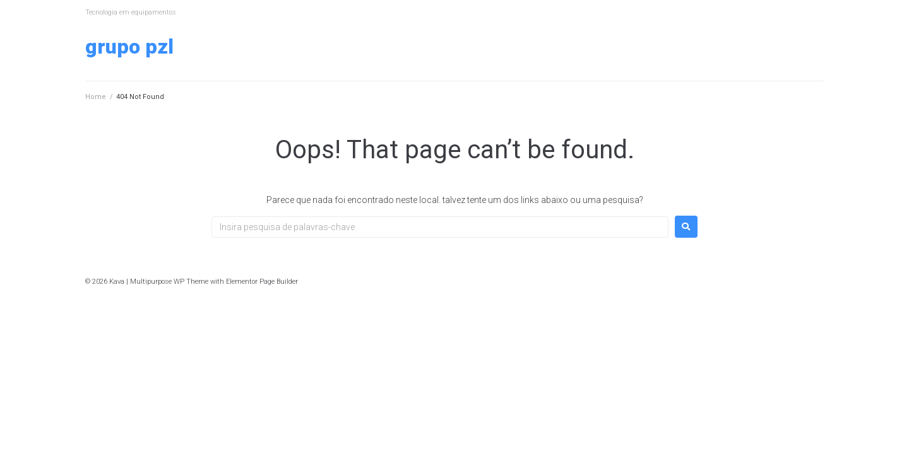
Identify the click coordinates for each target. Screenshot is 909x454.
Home (95, 97)
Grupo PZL (129, 47)
